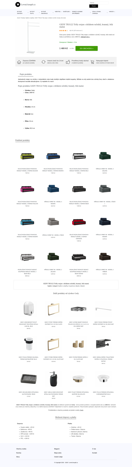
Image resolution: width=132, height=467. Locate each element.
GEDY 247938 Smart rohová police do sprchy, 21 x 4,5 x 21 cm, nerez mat (78, 324)
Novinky (18, 453)
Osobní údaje (58, 457)
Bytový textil (32, 12)
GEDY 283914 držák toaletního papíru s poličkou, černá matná (103, 359)
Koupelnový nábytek (74, 286)
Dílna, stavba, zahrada (96, 12)
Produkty (23, 18)
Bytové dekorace (44, 12)
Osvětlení (66, 11)
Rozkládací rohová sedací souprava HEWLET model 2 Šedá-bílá (27, 271)
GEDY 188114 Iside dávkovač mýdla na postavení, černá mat (53, 394)
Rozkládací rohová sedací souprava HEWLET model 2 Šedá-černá (78, 271)
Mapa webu (57, 453)
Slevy (18, 457)
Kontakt (94, 453)
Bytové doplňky (20, 12)
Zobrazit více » (85, 37)
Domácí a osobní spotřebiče (77, 12)
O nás (94, 449)
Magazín (57, 449)
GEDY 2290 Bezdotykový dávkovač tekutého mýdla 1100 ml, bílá (28, 324)
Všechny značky (21, 449)
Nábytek (57, 11)
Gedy (61, 37)
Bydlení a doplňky (30, 18)
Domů (18, 18)
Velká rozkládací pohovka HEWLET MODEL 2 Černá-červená (78, 236)
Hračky (111, 11)
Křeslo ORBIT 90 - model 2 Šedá (53, 235)
